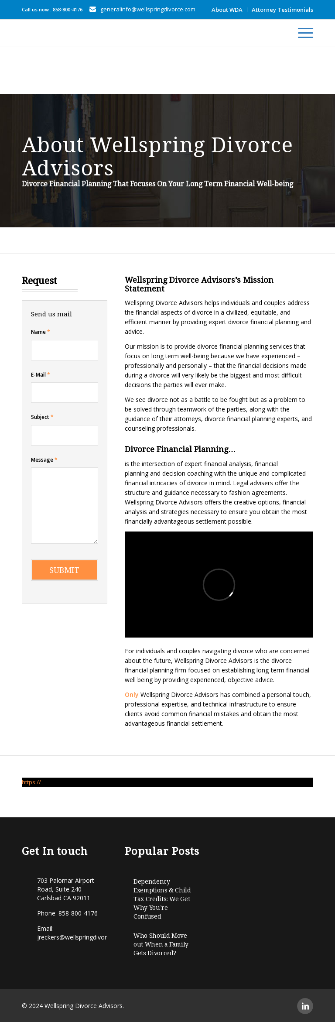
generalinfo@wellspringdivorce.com (147, 9)
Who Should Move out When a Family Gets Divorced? (160, 944)
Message (44, 459)
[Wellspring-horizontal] (31, 33)
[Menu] (301, 33)
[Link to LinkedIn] (305, 1006)
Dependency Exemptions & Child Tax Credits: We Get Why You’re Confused (162, 899)
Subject (42, 417)
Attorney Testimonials (282, 10)
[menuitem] (227, 9)
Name (40, 332)
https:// (31, 782)
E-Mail (40, 374)
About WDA (227, 10)
